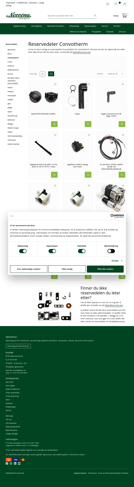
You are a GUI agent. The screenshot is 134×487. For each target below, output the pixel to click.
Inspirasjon (11, 2)
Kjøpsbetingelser (80, 473)
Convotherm (13, 57)
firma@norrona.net (14, 356)
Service (105, 26)
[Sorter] (116, 74)
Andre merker (13, 144)
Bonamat (11, 49)
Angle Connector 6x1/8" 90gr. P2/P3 (111, 115)
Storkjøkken (36, 26)
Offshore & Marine (78, 31)
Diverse (11, 66)
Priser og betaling (12, 392)
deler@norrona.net (82, 52)
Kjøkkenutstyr (19, 26)
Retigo (10, 124)
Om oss (122, 31)
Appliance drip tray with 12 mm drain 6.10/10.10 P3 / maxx (43, 165)
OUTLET (117, 26)
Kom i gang (10, 385)
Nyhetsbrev (11, 336)
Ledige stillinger (12, 433)
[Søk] (71, 15)
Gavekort (9, 403)
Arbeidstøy (74, 26)
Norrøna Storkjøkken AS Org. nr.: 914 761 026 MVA (16, 371)
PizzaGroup (12, 116)
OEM (10, 111)
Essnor (10, 74)
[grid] (51, 73)
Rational (11, 120)
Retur (8, 399)
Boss (10, 53)
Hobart (11, 91)
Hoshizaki (12, 95)
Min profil (9, 382)
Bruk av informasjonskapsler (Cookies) (113, 473)
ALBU (77, 114)
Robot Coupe (13, 128)
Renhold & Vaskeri (55, 26)
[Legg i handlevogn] (54, 124)
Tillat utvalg (67, 269)
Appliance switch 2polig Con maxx (77, 165)
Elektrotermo (13, 70)
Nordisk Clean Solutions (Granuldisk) (13, 81)
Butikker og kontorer (15, 367)
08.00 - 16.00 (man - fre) (16, 363)
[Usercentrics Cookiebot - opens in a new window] (112, 216)
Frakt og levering (12, 396)
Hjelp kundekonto (13, 389)
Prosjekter (96, 31)
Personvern (92, 473)
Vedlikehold (22, 2)
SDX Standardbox (15, 136)
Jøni (9, 103)
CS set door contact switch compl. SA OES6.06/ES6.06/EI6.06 (111, 166)
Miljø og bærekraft (13, 426)
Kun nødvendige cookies (28, 269)
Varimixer (12, 140)
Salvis (10, 132)
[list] (42, 73)
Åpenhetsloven (11, 430)
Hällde (10, 99)
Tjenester (33, 2)
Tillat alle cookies (105, 269)
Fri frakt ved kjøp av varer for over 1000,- (23, 443)
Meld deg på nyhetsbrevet (18, 346)
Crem (10, 62)
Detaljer (115, 261)
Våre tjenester (11, 423)
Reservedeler (90, 26)
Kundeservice (12, 378)
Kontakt (109, 31)
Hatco (10, 87)
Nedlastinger (11, 407)
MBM (10, 107)
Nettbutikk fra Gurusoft (15, 473)
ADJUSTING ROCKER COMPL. (43, 114)
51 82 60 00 (11, 359)
